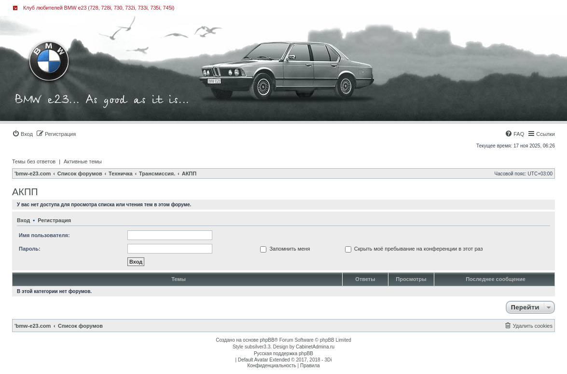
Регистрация (54, 220)
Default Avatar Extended (264, 359)
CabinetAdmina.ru (315, 346)
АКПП (25, 192)
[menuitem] (22, 134)
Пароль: (30, 249)
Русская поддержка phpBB (283, 353)
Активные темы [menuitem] (83, 161)
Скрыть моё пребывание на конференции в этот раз (414, 249)
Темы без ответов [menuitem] (33, 161)
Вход (23, 220)
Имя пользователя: (44, 235)
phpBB (267, 340)
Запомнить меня (285, 249)
